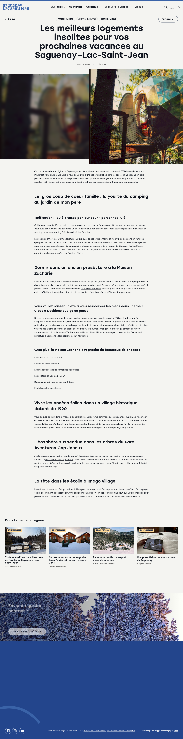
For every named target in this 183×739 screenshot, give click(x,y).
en (179, 7)
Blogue (139, 7)
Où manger (75, 7)
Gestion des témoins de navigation (121, 731)
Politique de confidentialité (95, 731)
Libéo (176, 731)
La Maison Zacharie (91, 288)
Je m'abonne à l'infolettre (27, 633)
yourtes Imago (88, 489)
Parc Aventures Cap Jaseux (59, 459)
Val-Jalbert (88, 416)
